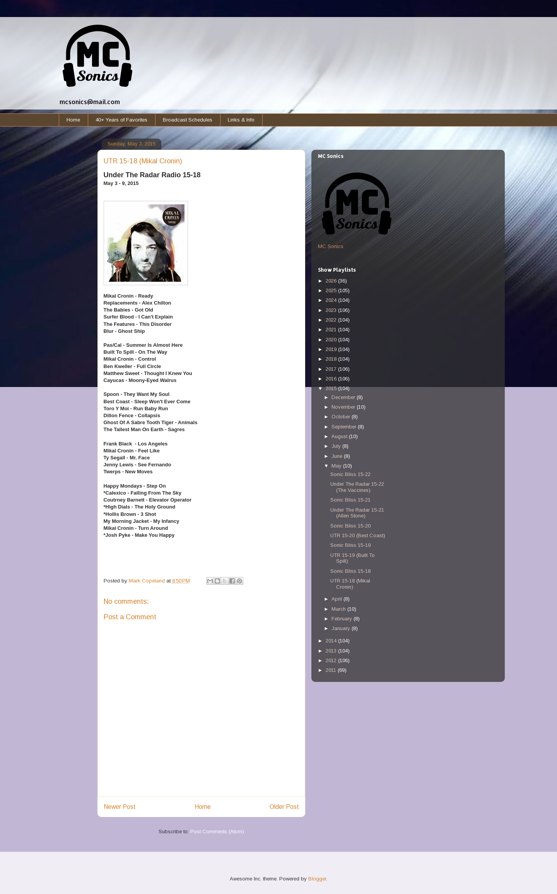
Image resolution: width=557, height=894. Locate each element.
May (337, 466)
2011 (332, 670)
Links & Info (241, 120)
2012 (332, 660)
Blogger (317, 879)
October (341, 417)
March (339, 609)
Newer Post (120, 806)
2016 (332, 379)
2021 (332, 329)
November (344, 407)
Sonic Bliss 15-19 (350, 545)
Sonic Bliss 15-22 (350, 474)
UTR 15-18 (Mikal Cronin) (350, 584)
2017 (332, 369)
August (340, 436)
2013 (332, 651)
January (341, 628)
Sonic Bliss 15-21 (350, 500)
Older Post (284, 806)
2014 (332, 641)
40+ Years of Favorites (121, 120)
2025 (332, 290)
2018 (332, 359)
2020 (332, 340)
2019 (332, 349)
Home (73, 120)
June (337, 456)
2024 (332, 300)
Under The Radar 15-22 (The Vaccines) (357, 487)
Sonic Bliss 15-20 (350, 526)
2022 (332, 320)
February (342, 619)
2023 (332, 310)
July (336, 446)
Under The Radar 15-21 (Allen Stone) (357, 513)
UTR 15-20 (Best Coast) (357, 535)
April (337, 599)
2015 (332, 388)
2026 (332, 281)
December (344, 397)
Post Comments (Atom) (217, 831)
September (344, 427)
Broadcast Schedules (187, 120)
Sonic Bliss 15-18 (350, 571)
